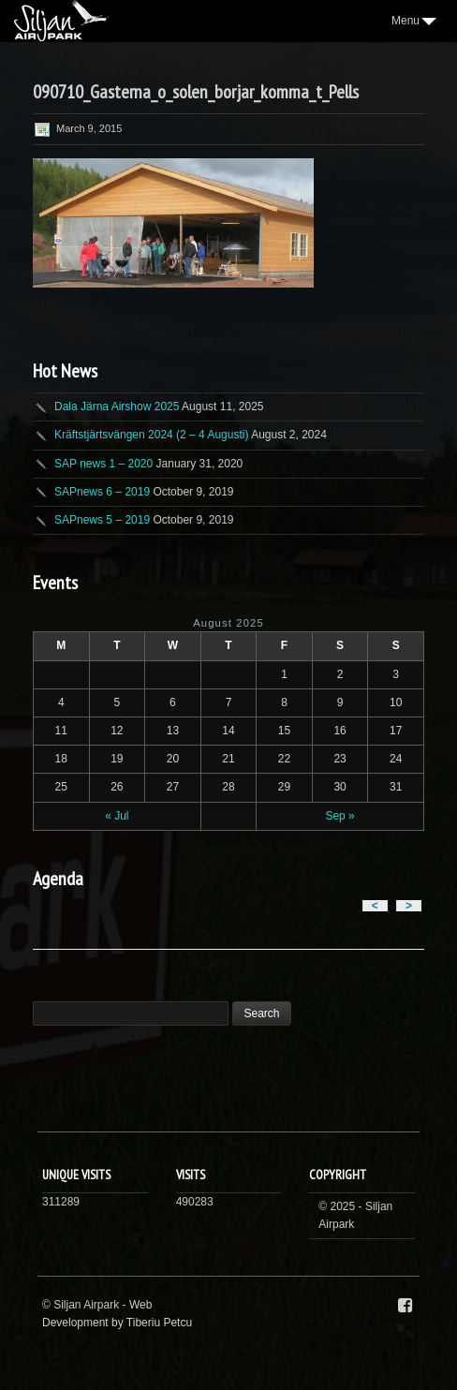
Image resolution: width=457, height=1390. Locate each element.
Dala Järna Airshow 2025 (116, 406)
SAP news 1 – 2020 (103, 463)
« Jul (116, 815)
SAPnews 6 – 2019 (102, 491)
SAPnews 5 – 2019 (102, 519)
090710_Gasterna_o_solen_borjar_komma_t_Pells (196, 92)
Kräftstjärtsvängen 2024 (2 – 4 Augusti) (151, 434)
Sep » (339, 815)
